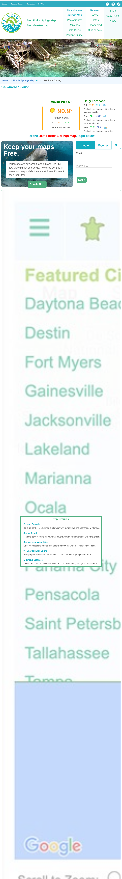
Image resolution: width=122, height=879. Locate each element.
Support (5, 4)
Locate (95, 15)
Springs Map (74, 15)
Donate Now (37, 184)
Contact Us (31, 4)
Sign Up (103, 145)
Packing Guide (74, 35)
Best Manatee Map (37, 25)
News (113, 20)
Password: (82, 165)
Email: (79, 153)
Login (85, 145)
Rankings (74, 25)
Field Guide (74, 30)
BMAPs (41, 4)
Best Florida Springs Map (41, 20)
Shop (113, 10)
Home (5, 80)
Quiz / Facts (95, 30)
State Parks (112, 15)
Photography (74, 20)
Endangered (95, 25)
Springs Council (17, 4)
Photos (95, 20)
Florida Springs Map (23, 80)
